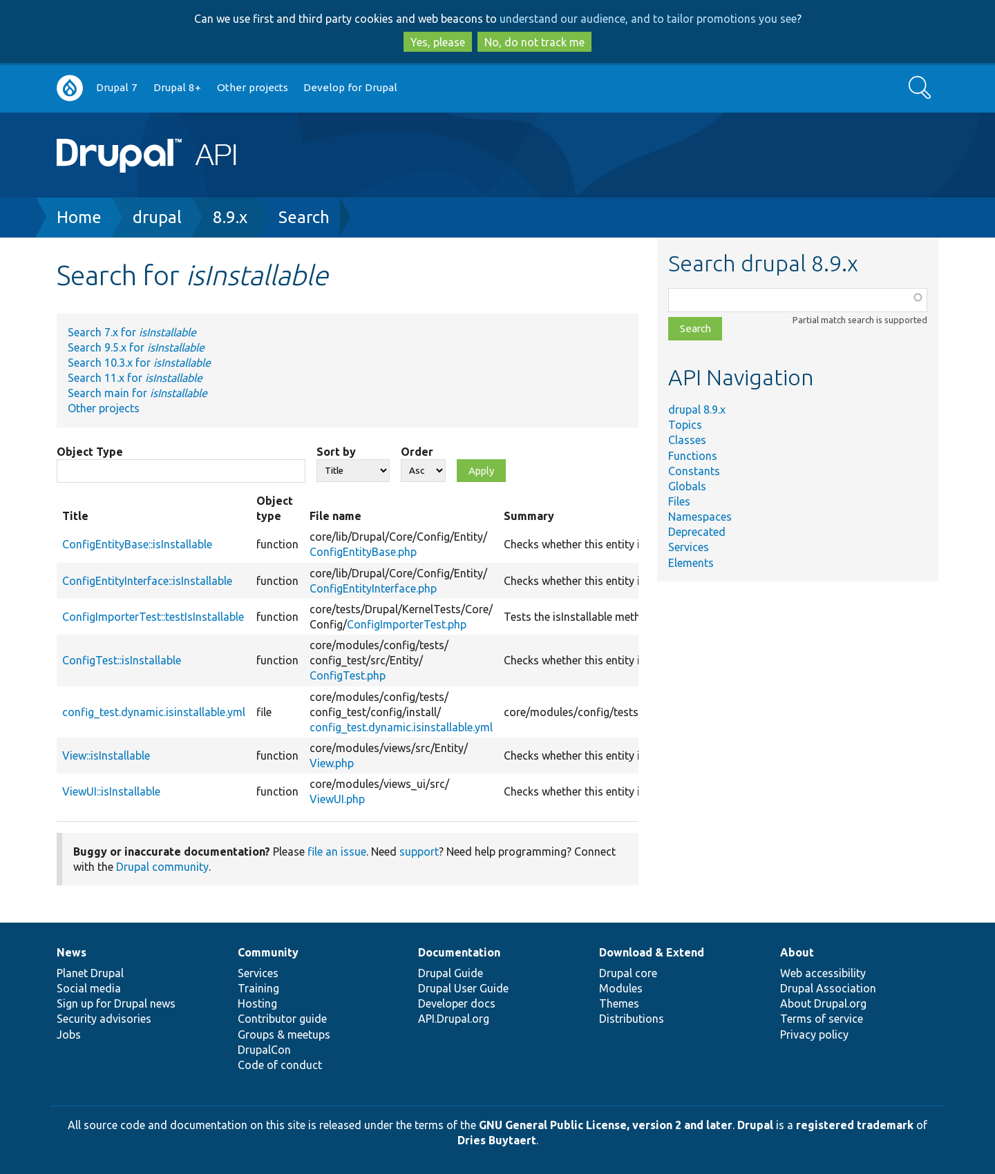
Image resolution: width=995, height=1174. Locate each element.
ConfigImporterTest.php (406, 624)
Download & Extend (651, 952)
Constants (694, 471)
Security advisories (104, 1018)
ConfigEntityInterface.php (373, 588)
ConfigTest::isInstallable (121, 660)
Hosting (257, 1003)
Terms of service (821, 1018)
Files (679, 501)
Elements (691, 563)
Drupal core (628, 973)
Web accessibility (823, 973)
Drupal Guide (450, 973)
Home (79, 217)
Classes (687, 440)
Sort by (336, 451)
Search (304, 217)
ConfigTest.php (348, 675)
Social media (89, 988)
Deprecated (697, 532)
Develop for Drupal (350, 87)
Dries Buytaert (496, 1140)
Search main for (137, 393)
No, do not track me (534, 42)
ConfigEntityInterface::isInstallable (147, 581)
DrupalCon (264, 1049)
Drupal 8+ (177, 87)
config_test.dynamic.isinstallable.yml (153, 712)
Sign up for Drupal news (116, 1003)
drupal (157, 217)
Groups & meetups (284, 1034)
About (797, 952)
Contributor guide (282, 1018)
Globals (687, 486)
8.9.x (230, 217)
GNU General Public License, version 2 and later (605, 1125)
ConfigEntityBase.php (363, 552)
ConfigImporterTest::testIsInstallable (153, 616)
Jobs (69, 1034)
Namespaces (700, 516)
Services (688, 547)
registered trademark (854, 1125)
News (71, 952)
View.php (332, 763)
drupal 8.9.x (697, 409)
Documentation (459, 952)
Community (268, 952)
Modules (621, 988)
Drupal (755, 1125)
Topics (685, 424)
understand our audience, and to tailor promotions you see (648, 18)
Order (417, 451)
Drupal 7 (117, 87)
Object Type (90, 451)
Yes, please (437, 42)
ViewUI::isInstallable (111, 791)
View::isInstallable (106, 755)
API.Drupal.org (453, 1018)
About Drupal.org (823, 1003)
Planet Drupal (90, 973)
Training (258, 988)
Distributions (631, 1018)
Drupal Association (828, 988)
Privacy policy (814, 1034)
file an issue (336, 851)
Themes (619, 1003)
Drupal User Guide (463, 988)
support (419, 851)
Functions (692, 456)
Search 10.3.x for (139, 362)
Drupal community (162, 866)
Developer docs (456, 1003)
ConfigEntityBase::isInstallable (137, 544)
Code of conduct (280, 1065)
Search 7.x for (132, 332)
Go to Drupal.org (70, 88)
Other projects (252, 87)
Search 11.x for (135, 378)
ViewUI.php (337, 799)
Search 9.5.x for (136, 347)
